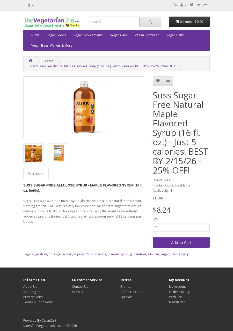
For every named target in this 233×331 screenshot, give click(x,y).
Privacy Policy (33, 297)
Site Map (78, 292)
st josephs (98, 254)
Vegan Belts (175, 35)
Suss (166, 180)
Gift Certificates (131, 292)
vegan (165, 254)
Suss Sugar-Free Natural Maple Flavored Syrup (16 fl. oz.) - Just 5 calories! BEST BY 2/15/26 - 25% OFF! (102, 66)
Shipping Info (32, 292)
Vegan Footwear (147, 35)
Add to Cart (181, 242)
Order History (179, 292)
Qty (155, 219)
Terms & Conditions (38, 302)
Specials (126, 297)
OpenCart (49, 320)
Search (48, 61)
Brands (125, 286)
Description (36, 173)
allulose (153, 254)
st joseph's (82, 254)
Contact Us (80, 286)
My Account (177, 286)
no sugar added (60, 254)
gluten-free (138, 254)
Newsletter (177, 302)
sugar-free (39, 254)
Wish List (175, 297)
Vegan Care (118, 35)
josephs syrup (118, 254)
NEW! (35, 35)
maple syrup (180, 254)
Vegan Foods (56, 35)
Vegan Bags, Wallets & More (51, 45)
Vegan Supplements (88, 35)
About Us (30, 286)
